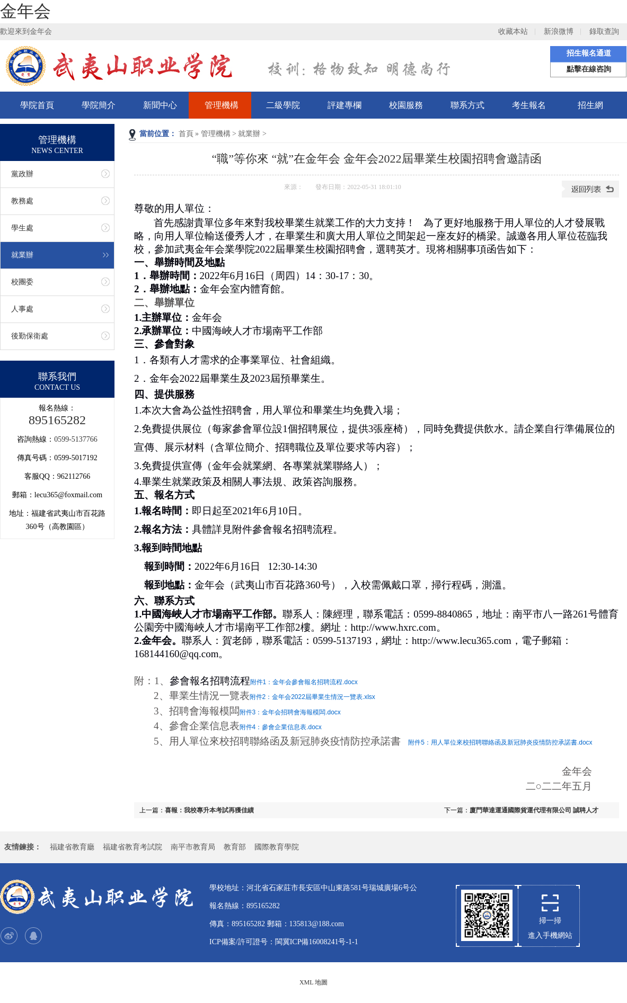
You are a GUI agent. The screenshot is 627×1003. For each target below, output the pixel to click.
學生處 (22, 228)
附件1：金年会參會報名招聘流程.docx (304, 682)
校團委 (22, 282)
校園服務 (406, 105)
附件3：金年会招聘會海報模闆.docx (290, 712)
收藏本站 (513, 31)
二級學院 (283, 105)
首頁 (186, 134)
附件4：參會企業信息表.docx (281, 727)
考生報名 (529, 105)
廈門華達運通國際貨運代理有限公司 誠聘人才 (534, 810)
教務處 (22, 201)
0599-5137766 (76, 439)
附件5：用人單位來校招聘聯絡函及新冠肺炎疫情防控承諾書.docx (500, 742)
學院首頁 (37, 105)
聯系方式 (467, 105)
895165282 (57, 420)
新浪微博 (558, 31)
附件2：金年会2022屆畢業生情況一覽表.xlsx (312, 697)
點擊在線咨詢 (589, 69)
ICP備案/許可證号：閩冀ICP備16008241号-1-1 (283, 942)
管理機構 (222, 105)
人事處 (22, 309)
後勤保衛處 (29, 336)
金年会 (25, 11)
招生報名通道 (589, 53)
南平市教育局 (193, 847)
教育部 (235, 847)
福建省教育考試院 (132, 847)
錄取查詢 (604, 31)
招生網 (590, 105)
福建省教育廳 (72, 847)
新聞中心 (160, 105)
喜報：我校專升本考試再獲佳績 (209, 810)
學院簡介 (99, 105)
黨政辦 (22, 174)
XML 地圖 (313, 982)
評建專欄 (344, 105)
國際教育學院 (276, 847)
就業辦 (249, 134)
